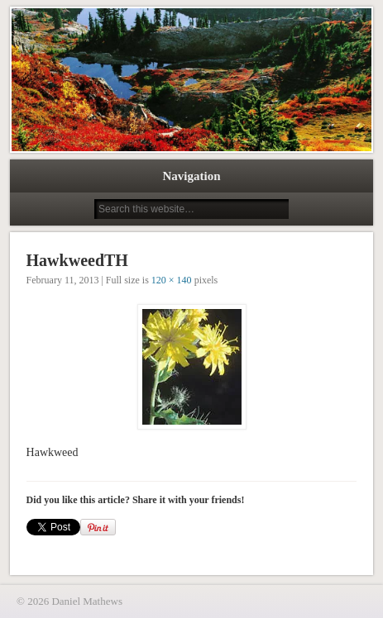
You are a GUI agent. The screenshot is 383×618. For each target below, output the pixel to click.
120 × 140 (171, 280)
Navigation (191, 176)
